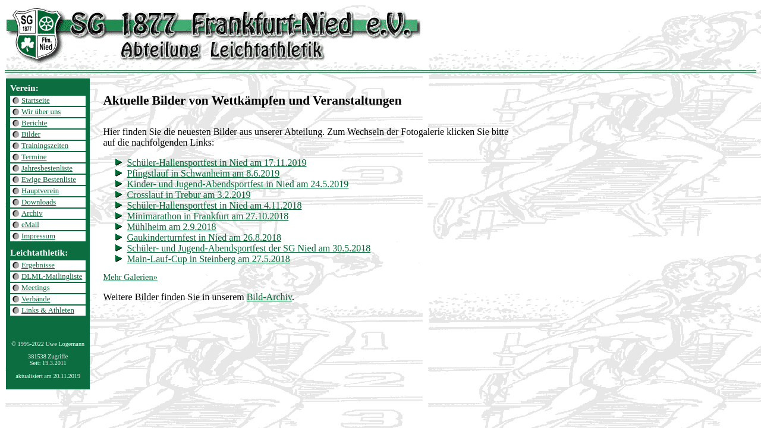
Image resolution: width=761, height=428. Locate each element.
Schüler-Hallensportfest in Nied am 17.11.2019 (216, 163)
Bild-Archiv (269, 297)
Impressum (38, 236)
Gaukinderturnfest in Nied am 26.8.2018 (204, 237)
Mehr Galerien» (130, 277)
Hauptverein (40, 191)
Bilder (30, 134)
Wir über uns (41, 112)
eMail (30, 225)
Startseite (35, 100)
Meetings (35, 288)
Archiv (32, 213)
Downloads (38, 202)
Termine (33, 157)
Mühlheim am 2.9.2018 (171, 227)
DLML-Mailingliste (51, 276)
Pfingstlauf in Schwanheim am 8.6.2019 (203, 173)
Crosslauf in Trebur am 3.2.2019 (188, 195)
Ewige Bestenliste (48, 179)
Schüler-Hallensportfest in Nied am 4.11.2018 (214, 205)
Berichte (34, 123)
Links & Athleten (47, 310)
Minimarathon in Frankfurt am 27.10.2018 (207, 216)
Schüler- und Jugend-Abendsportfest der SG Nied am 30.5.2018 (248, 248)
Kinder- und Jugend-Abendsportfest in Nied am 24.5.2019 (237, 184)
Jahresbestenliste (47, 168)
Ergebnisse (38, 265)
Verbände (35, 299)
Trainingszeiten (44, 145)
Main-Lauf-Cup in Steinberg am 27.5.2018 (208, 259)
